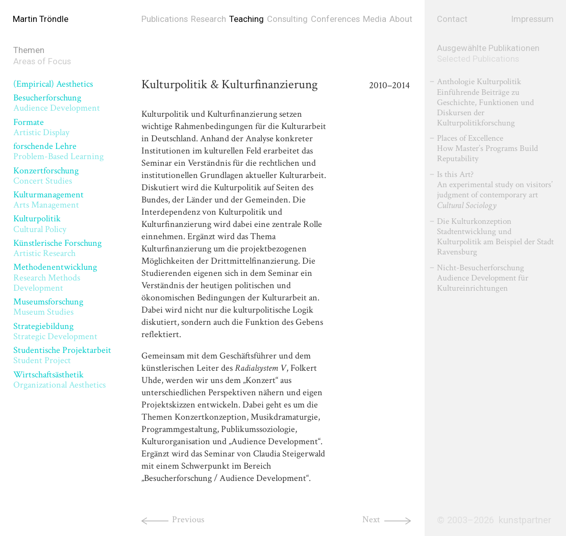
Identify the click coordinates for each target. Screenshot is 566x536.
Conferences (335, 19)
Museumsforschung (48, 307)
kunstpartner (525, 520)
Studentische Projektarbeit (62, 355)
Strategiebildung (55, 331)
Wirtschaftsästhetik (59, 380)
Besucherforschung (56, 103)
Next (371, 519)
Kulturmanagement (48, 200)
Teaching (246, 19)
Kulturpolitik (39, 224)
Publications (164, 19)
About (400, 19)
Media (374, 19)
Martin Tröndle (40, 19)
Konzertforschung (46, 176)
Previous (188, 519)
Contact (452, 19)
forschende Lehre (58, 151)
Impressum (532, 19)
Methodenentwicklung (55, 277)
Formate (41, 127)
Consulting (287, 19)
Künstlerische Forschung (57, 248)
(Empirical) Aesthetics (53, 84)
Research (208, 19)
